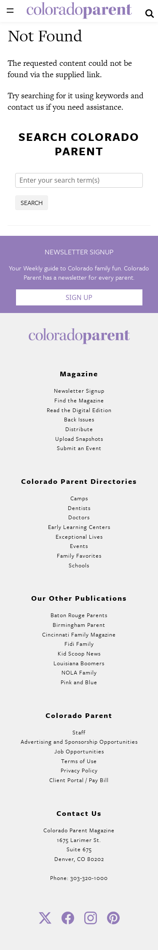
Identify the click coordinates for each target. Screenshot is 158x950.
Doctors (79, 517)
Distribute (79, 429)
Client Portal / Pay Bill (79, 780)
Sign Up (79, 297)
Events (79, 546)
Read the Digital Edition (79, 410)
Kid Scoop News (79, 653)
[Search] (79, 180)
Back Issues (79, 419)
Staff (79, 732)
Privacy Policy (79, 770)
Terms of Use (79, 761)
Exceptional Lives (79, 536)
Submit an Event (79, 448)
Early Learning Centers (79, 527)
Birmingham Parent (79, 625)
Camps (79, 498)
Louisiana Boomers (79, 663)
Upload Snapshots (79, 439)
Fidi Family (79, 644)
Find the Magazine (79, 400)
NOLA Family (79, 672)
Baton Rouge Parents (79, 615)
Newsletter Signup (79, 390)
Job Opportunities (79, 751)
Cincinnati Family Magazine (79, 634)
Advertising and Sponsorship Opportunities (79, 741)
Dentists (79, 508)
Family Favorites (79, 555)
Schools (79, 565)
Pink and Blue (79, 682)
